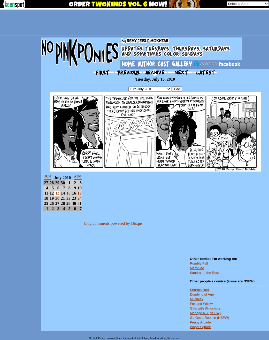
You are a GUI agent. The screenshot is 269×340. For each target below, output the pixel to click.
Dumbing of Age (202, 294)
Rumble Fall (199, 263)
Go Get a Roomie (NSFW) (209, 318)
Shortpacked (199, 290)
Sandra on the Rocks (205, 273)
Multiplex (196, 299)
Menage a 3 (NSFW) (205, 313)
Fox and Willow (201, 304)
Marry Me (197, 268)
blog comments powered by (113, 223)
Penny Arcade (200, 322)
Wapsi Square (200, 327)
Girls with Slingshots (205, 308)
